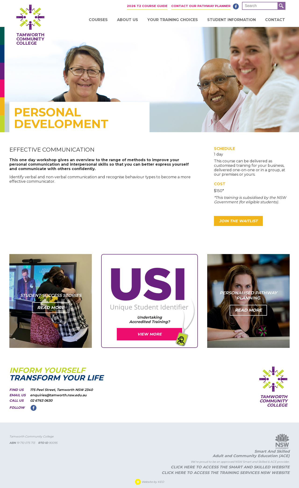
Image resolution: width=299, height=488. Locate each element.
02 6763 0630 (41, 400)
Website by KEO (149, 482)
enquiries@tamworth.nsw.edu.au (58, 395)
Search (251, 6)
